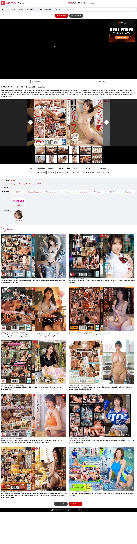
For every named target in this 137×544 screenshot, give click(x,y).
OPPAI (13, 180)
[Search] (95, 9)
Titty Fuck (97, 192)
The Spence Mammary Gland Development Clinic (26, 184)
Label (40, 9)
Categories (30, 9)
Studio (13, 9)
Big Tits (112, 192)
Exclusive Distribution (34, 192)
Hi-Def (18, 192)
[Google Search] (133, 9)
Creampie (128, 192)
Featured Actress (51, 192)
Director (48, 9)
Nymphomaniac (82, 192)
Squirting (66, 192)
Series (21, 9)
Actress (4, 9)
